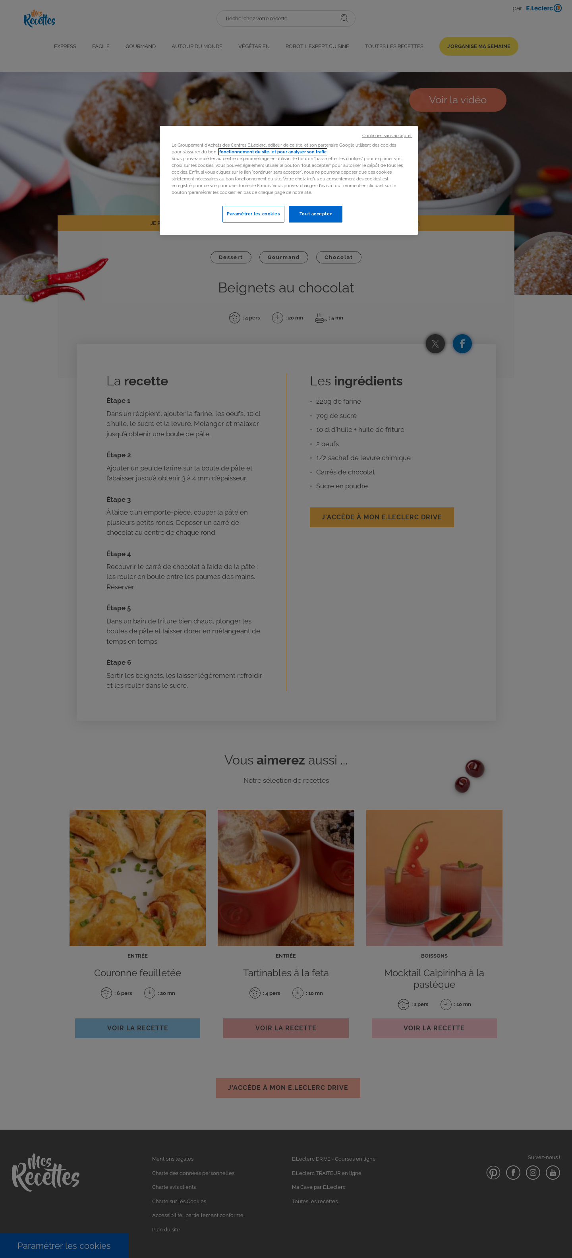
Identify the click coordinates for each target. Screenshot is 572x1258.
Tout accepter (316, 214)
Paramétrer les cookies (253, 214)
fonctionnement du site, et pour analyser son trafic (273, 152)
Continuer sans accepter (387, 135)
